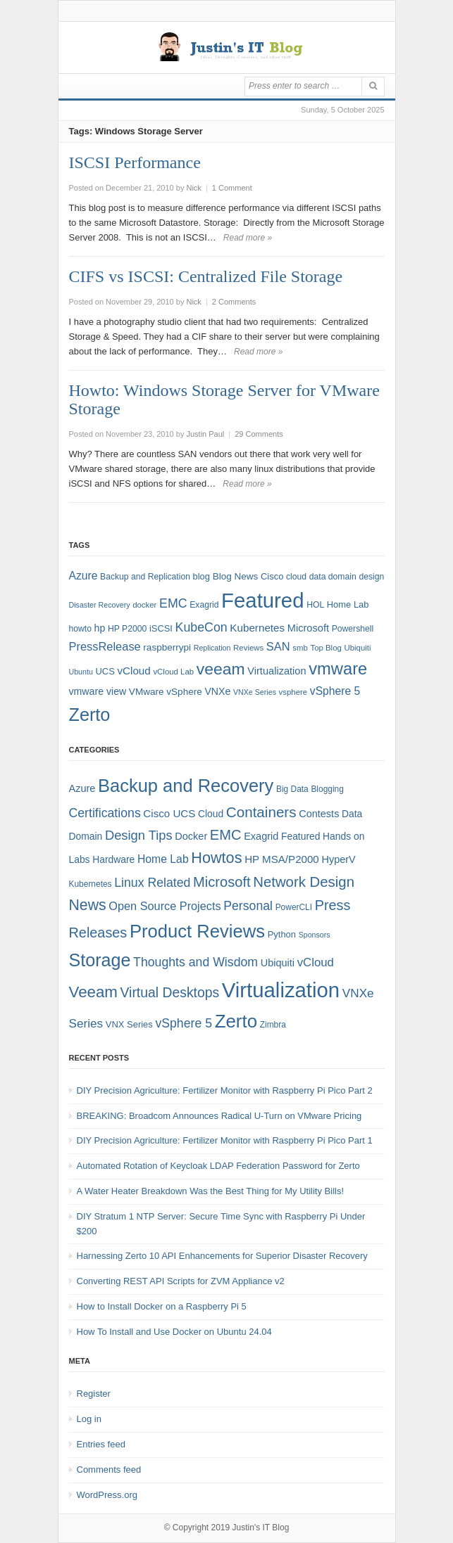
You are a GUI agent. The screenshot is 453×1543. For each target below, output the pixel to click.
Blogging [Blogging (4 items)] (327, 789)
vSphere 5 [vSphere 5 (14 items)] (335, 691)
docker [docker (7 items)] (144, 605)
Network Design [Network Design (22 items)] (303, 882)
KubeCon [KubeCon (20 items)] (201, 627)
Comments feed (109, 1469)
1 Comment (232, 188)
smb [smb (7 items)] (300, 648)
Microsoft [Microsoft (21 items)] (222, 882)
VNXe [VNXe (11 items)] (217, 691)
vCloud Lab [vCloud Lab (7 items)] (173, 671)
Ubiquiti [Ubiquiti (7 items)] (357, 648)
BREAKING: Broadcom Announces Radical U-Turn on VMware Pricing (219, 1115)
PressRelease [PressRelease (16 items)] (105, 646)
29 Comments (259, 434)
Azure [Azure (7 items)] (82, 788)
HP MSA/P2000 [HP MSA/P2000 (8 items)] (281, 859)
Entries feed (101, 1444)
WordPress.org (107, 1495)
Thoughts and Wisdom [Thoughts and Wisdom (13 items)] (195, 962)
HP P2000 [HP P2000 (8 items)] (127, 629)
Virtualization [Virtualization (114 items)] (281, 989)
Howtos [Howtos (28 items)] (216, 857)
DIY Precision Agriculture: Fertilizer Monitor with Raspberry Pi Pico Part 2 (225, 1090)
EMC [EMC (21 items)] (226, 835)
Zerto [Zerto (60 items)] (236, 1021)
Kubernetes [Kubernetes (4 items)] (90, 884)
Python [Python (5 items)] (282, 934)
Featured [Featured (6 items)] (300, 836)
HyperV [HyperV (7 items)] (338, 859)
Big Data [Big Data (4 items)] (292, 789)
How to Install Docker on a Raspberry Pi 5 (162, 1306)
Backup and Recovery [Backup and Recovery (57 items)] (185, 785)
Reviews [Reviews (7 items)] (248, 648)
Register (94, 1393)
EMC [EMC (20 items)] (173, 603)
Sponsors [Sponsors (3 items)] (314, 934)
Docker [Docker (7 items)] (191, 836)
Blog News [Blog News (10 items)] (236, 576)
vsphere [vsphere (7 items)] (293, 692)
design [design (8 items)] (371, 577)
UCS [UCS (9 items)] (105, 671)
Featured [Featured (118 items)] (262, 600)
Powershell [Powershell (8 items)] (353, 629)
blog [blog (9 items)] (201, 576)
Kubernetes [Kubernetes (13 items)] (257, 628)
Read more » (247, 238)
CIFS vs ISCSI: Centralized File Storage (206, 276)
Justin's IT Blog (261, 1527)
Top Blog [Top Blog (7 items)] (325, 648)
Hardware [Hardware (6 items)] (113, 859)
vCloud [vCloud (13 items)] (133, 671)
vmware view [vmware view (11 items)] (98, 691)
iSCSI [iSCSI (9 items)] (161, 628)
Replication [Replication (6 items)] (212, 648)
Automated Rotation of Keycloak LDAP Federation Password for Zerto (218, 1165)
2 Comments (234, 301)
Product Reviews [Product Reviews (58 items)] (197, 931)
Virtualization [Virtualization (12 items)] (276, 671)
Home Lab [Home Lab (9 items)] (348, 604)
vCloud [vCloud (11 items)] (315, 962)
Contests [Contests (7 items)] (319, 813)
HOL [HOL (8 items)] (315, 605)
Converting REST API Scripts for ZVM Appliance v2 (181, 1281)
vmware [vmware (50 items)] (338, 669)
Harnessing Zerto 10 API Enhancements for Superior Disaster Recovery (222, 1255)
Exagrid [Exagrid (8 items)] (204, 605)
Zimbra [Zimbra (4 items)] (273, 1025)
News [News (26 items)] (87, 905)
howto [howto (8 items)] (80, 629)
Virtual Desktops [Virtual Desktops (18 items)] (170, 992)
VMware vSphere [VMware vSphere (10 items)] (165, 691)
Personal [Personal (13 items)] (248, 906)
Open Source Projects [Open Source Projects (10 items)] (164, 905)
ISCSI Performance (135, 162)
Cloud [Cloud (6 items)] (210, 813)
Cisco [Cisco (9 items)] (272, 576)
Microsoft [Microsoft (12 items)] (308, 628)
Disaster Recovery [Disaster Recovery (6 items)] (99, 605)
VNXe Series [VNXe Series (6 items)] (254, 692)
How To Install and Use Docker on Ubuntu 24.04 (174, 1331)
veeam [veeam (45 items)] (221, 669)
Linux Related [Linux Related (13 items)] (152, 883)
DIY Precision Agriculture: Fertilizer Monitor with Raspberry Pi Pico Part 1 (225, 1140)
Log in (89, 1419)
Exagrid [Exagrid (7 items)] (261, 836)
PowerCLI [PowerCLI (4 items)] (293, 907)
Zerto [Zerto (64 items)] (90, 714)
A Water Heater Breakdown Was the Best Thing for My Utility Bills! (211, 1191)
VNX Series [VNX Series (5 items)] (129, 1024)
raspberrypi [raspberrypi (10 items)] (167, 647)
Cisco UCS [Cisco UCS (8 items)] (169, 813)
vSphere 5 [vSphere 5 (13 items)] (183, 1023)
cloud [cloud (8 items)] (296, 577)
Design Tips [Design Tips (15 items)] (139, 835)
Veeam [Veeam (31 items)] (93, 992)
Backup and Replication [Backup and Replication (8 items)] (145, 577)
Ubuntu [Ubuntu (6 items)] (81, 671)
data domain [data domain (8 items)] (332, 577)
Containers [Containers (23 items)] (261, 812)
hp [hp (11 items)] (100, 628)
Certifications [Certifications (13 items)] (105, 813)
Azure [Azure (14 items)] (83, 576)
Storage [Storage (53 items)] (100, 960)
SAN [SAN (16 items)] (278, 646)
